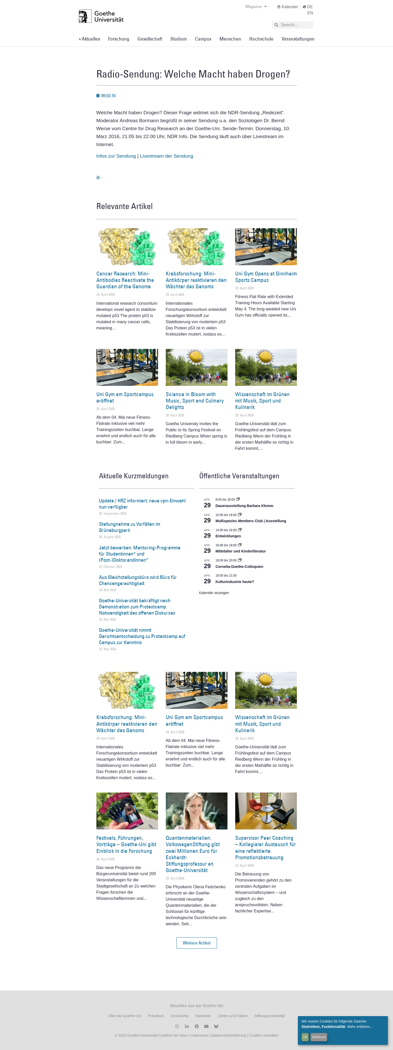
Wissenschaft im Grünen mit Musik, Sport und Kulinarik (262, 401)
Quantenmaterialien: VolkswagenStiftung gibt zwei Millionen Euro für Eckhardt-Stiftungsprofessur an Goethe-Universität (193, 854)
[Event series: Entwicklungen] (240, 530)
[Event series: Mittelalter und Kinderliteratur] (240, 545)
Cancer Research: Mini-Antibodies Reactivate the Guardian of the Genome (125, 280)
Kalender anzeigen (214, 593)
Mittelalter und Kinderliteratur (241, 551)
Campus (203, 39)
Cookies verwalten (263, 1035)
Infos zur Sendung (116, 156)
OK (305, 1037)
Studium (178, 39)
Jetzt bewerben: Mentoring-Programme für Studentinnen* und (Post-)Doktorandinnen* (139, 553)
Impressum (198, 1035)
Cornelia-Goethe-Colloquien (239, 567)
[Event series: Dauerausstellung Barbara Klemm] (238, 499)
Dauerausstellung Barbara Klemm (244, 506)
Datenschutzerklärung (228, 1035)
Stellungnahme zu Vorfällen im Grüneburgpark (129, 527)
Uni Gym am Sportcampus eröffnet (124, 397)
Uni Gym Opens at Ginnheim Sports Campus (266, 276)
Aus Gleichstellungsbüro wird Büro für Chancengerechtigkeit (138, 580)
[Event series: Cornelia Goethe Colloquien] (240, 560)
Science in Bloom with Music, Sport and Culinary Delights (195, 401)
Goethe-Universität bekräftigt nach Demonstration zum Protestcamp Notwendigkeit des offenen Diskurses (137, 606)
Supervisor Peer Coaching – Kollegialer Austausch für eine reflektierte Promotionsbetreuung (265, 847)
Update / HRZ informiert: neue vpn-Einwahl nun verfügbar (142, 503)
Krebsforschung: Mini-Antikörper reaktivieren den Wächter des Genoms (196, 280)
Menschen (230, 39)
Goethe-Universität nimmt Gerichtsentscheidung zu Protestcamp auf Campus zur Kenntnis (142, 636)
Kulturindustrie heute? (235, 582)
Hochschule (261, 39)
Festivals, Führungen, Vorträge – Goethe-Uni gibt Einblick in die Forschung (126, 844)
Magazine (256, 6)
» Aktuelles (89, 39)
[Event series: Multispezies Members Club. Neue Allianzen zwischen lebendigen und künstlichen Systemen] (240, 515)
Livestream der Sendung (166, 156)
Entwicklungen (228, 536)
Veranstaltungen (298, 39)
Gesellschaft (150, 39)
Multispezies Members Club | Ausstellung (251, 521)
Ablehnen (319, 1037)
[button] (196, 943)
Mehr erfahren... (360, 1027)
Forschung (118, 39)
